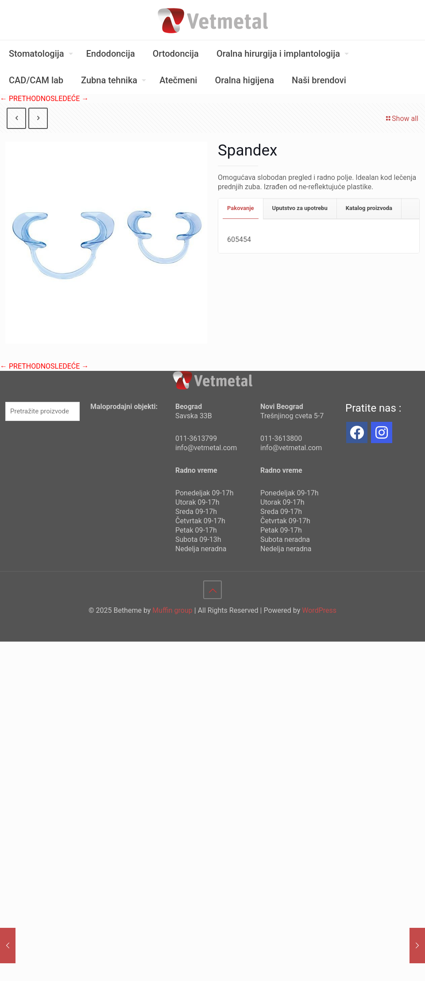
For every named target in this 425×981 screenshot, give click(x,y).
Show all (401, 118)
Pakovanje (240, 208)
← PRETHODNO (25, 98)
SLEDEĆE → (69, 98)
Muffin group (172, 610)
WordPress (319, 610)
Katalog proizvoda (369, 208)
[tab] (240, 208)
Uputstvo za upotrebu (300, 208)
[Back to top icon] (212, 589)
